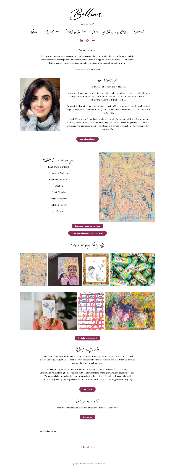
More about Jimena (87, 139)
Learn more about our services (87, 226)
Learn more (87, 389)
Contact (139, 32)
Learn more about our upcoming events (87, 233)
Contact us (87, 417)
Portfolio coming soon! (87, 338)
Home (34, 32)
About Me (52, 32)
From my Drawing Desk (110, 32)
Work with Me (76, 32)
